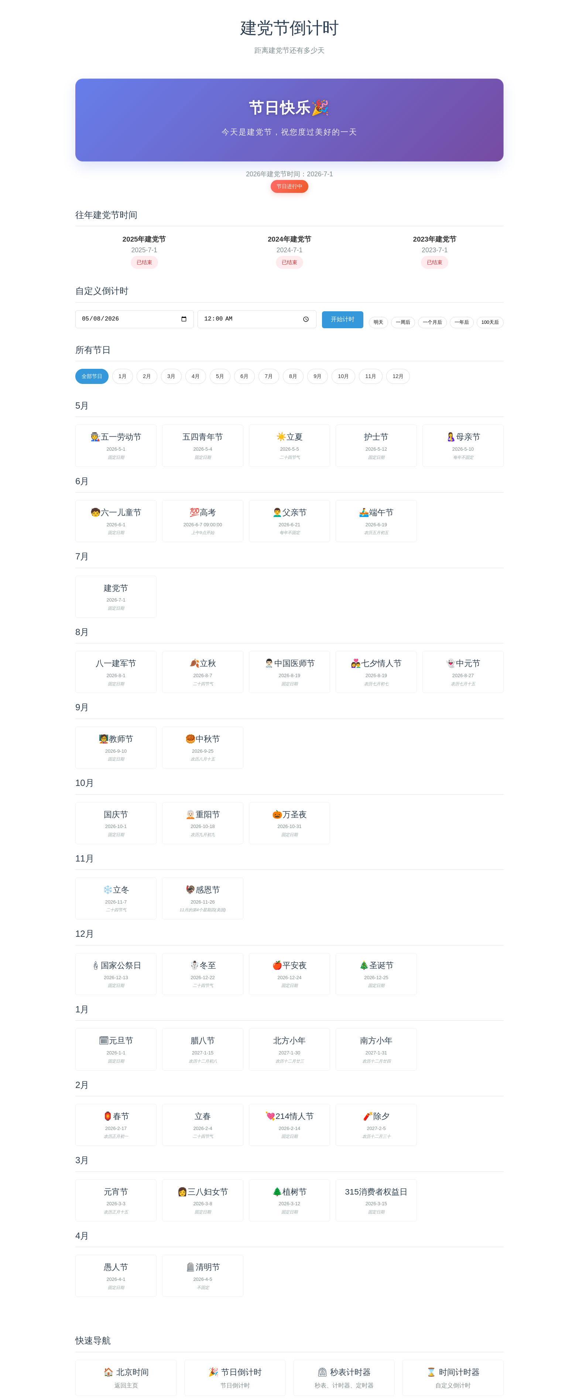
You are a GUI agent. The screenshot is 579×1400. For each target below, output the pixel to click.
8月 (293, 322)
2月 (147, 322)
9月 (318, 322)
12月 (398, 322)
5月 (220, 322)
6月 (244, 322)
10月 (343, 322)
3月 (171, 322)
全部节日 (92, 322)
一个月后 (432, 268)
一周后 (403, 268)
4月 (196, 322)
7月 (269, 322)
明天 (378, 268)
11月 (370, 322)
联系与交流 (331, 1376)
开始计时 (342, 265)
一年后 (462, 268)
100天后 (490, 268)
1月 (123, 322)
